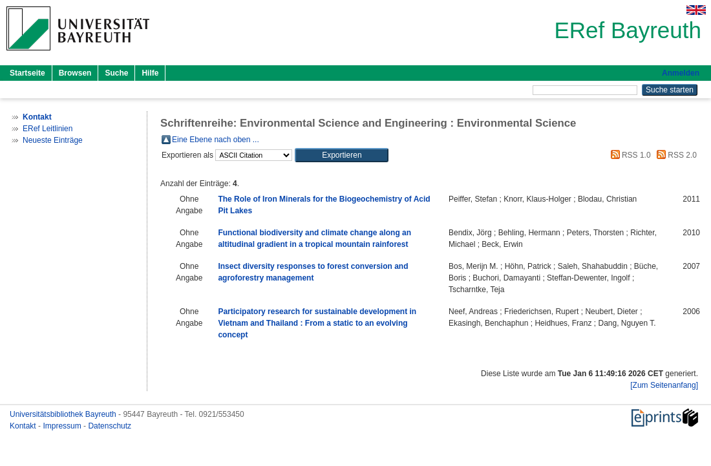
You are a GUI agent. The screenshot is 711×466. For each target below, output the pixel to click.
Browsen (75, 73)
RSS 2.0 (675, 155)
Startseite (27, 73)
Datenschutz (109, 425)
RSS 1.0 (629, 155)
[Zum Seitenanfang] (664, 385)
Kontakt (24, 425)
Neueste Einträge (53, 140)
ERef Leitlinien (47, 128)
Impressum (63, 425)
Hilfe (150, 73)
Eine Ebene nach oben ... (215, 139)
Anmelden (680, 73)
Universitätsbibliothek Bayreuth (64, 414)
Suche (116, 73)
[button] (341, 155)
